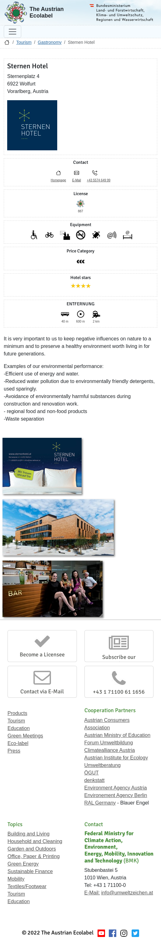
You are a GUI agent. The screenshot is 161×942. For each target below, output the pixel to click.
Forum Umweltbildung (108, 742)
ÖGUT (91, 772)
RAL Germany (100, 802)
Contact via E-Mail (42, 691)
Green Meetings (25, 735)
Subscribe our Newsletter (119, 660)
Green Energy (23, 864)
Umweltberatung (102, 765)
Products (17, 713)
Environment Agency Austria (115, 787)
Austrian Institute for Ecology (116, 757)
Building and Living (28, 833)
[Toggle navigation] (12, 31)
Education (19, 728)
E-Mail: (92, 892)
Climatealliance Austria (109, 750)
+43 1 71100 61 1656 (119, 691)
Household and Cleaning (35, 841)
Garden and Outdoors (32, 848)
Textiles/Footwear (27, 886)
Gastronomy (50, 42)
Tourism (24, 42)
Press (14, 750)
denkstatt (94, 780)
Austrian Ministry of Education (117, 735)
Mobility (16, 879)
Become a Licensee (42, 654)
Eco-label (18, 743)
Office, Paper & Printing (34, 856)
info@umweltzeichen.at (127, 892)
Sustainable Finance (30, 871)
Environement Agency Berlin (115, 795)
